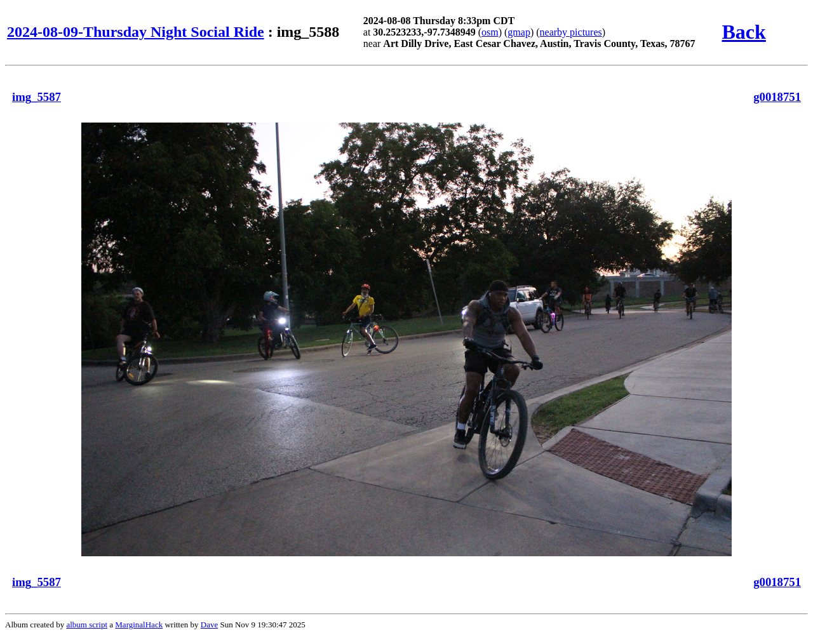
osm (490, 32)
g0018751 (777, 97)
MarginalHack (139, 624)
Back (743, 31)
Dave (209, 624)
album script (86, 624)
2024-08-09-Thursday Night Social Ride (135, 31)
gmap (518, 32)
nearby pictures (571, 32)
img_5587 (36, 97)
